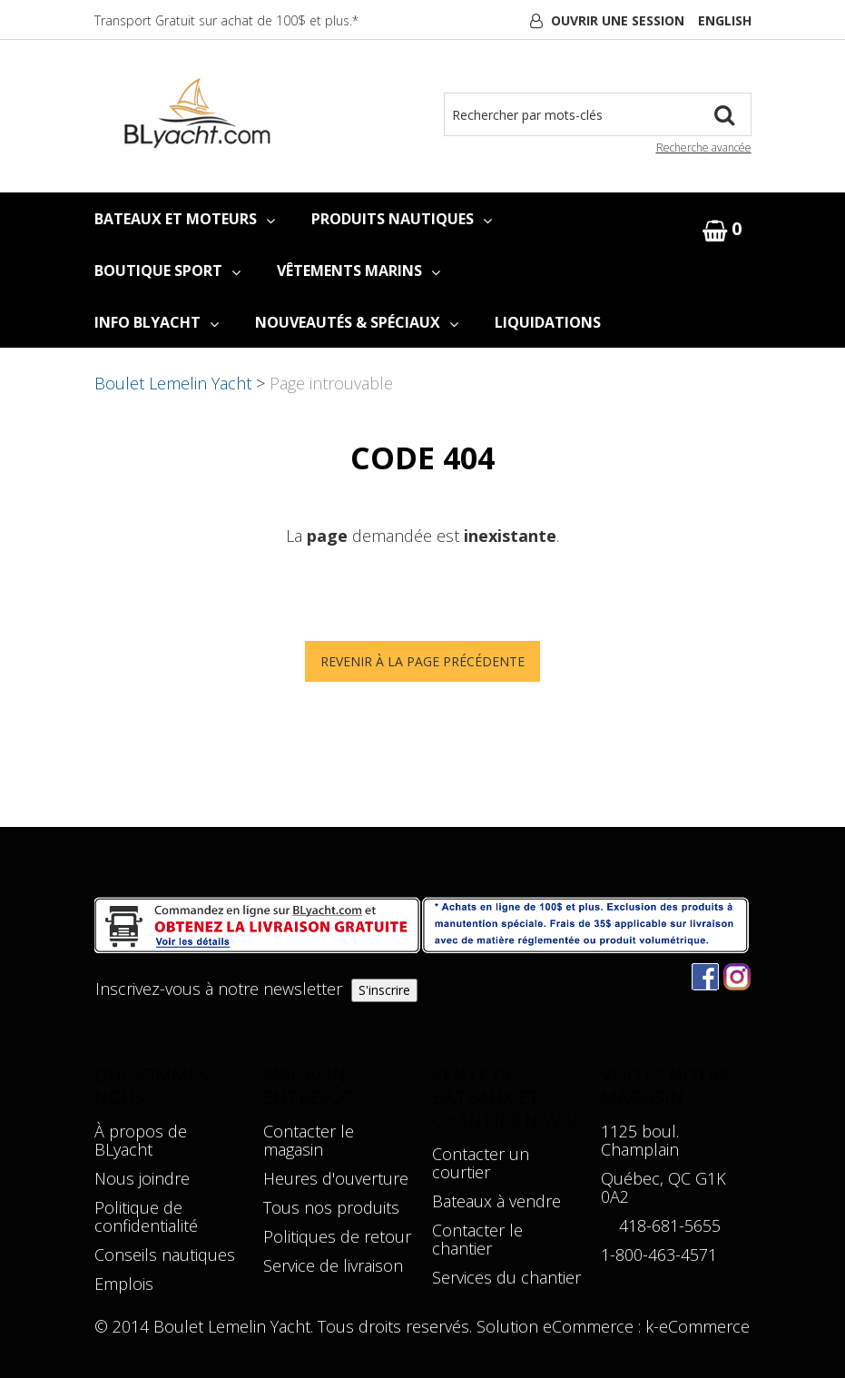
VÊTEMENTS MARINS (358, 271)
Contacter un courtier (480, 1163)
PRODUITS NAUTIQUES (401, 219)
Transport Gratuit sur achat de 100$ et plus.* (226, 20)
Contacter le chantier (477, 1239)
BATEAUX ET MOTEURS (184, 219)
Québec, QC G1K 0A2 (663, 1187)
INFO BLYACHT (156, 322)
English (725, 20)
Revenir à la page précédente (422, 661)
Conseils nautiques (164, 1254)
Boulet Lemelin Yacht (172, 383)
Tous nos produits (331, 1207)
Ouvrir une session (617, 20)
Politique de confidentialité (146, 1216)
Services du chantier (506, 1277)
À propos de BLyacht (140, 1140)
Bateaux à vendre (496, 1201)
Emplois (123, 1283)
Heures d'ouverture (335, 1178)
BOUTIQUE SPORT (167, 271)
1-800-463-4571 (659, 1254)
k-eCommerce (697, 1326)
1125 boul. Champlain (640, 1140)
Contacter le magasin (308, 1140)
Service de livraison (333, 1265)
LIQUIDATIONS (548, 322)
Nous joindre (142, 1178)
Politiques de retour (337, 1236)
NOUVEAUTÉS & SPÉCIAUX (356, 322)
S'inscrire (384, 990)
